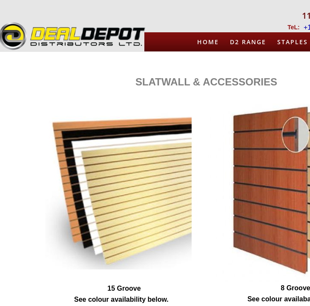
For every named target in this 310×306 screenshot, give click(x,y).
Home (208, 42)
